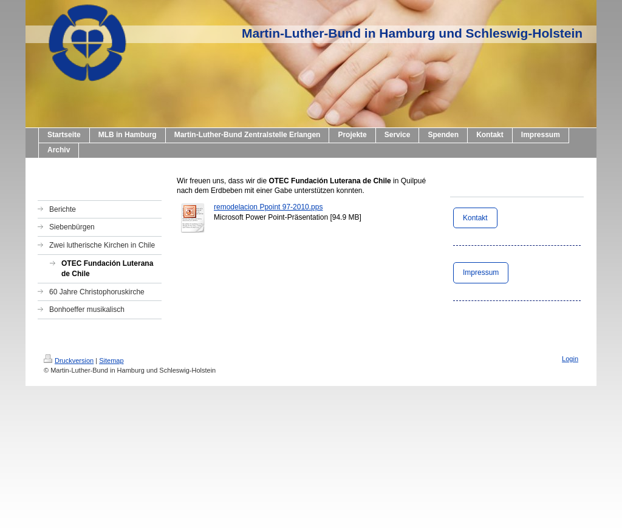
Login (570, 358)
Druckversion (69, 360)
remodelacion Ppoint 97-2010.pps (268, 207)
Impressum (481, 272)
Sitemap (111, 360)
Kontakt (475, 218)
